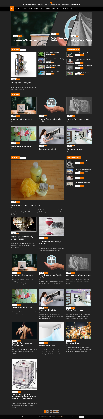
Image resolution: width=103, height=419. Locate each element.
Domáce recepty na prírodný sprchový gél (25, 205)
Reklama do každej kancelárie (25, 40)
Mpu (51, 3)
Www (72, 8)
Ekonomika (47, 8)
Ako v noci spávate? (79, 176)
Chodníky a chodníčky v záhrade (53, 65)
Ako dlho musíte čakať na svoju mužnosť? (50, 243)
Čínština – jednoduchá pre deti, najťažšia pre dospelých (22, 238)
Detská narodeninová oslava (81, 72)
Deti (30, 8)
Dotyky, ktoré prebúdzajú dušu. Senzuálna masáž (22, 344)
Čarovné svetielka (72, 343)
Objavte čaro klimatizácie (47, 149)
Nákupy (59, 8)
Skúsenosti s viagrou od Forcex (82, 161)
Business (24, 8)
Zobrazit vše (23, 49)
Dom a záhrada (38, 8)
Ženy (77, 8)
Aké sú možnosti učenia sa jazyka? (85, 40)
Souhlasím (81, 416)
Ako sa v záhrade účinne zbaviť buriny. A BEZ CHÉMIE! (55, 59)
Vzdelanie (66, 8)
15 (51, 411)
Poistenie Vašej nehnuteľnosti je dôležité (64, 39)
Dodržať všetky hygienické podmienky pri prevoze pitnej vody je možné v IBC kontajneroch (24, 397)
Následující (55, 411)
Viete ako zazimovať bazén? (52, 71)
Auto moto (17, 8)
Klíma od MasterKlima (47, 345)
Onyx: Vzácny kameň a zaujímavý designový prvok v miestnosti (83, 170)
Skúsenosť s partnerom (75, 149)
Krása (53, 8)
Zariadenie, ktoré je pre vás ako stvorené (82, 183)
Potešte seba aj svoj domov (52, 52)
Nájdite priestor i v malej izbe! (21, 83)
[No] (101, 417)
